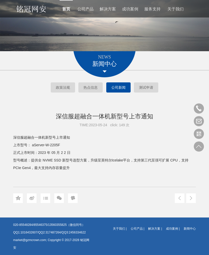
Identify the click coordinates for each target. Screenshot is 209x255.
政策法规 (63, 87)
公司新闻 (118, 87)
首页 (66, 9)
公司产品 (85, 9)
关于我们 (175, 9)
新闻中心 (190, 228)
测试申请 (146, 87)
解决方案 (108, 9)
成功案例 (130, 9)
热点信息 (90, 87)
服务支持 (152, 9)
